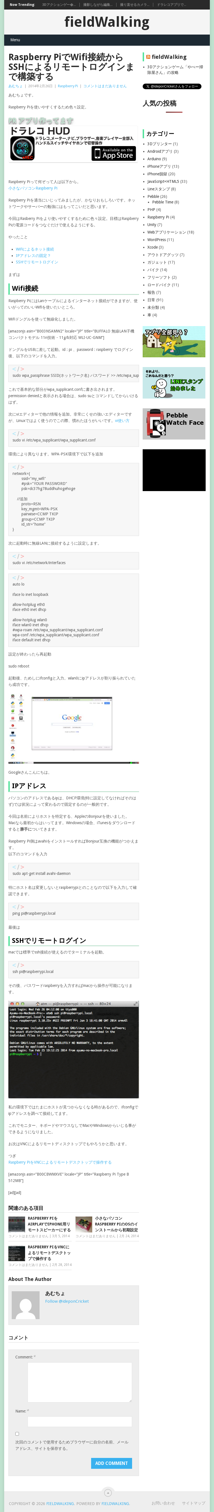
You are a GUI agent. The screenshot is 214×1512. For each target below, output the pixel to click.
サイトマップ (193, 1503)
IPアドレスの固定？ (33, 255)
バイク (153, 270)
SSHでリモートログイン (37, 262)
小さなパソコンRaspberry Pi (32, 188)
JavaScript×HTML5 (163, 181)
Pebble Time (162, 202)
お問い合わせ (163, 1503)
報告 (151, 292)
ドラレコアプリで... (171, 5)
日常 (151, 300)
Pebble (153, 196)
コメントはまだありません (105, 86)
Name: (22, 1411)
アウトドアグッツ (163, 255)
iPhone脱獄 (157, 174)
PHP (151, 209)
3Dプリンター (159, 144)
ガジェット (157, 262)
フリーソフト (159, 277)
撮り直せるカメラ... (134, 5)
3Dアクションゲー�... (59, 5)
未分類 (153, 307)
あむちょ (15, 86)
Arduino (154, 159)
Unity (151, 224)
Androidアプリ (160, 151)
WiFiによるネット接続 (35, 249)
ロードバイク (159, 285)
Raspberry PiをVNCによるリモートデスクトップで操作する (60, 1162)
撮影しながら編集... (98, 5)
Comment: (25, 1357)
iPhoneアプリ (159, 166)
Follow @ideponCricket (67, 1301)
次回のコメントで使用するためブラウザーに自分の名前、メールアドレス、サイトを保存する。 (71, 1445)
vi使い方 (122, 420)
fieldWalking (106, 22)
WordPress (156, 239)
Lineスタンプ (158, 189)
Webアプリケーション (166, 232)
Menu (15, 40)
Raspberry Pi (68, 86)
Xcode (152, 247)
